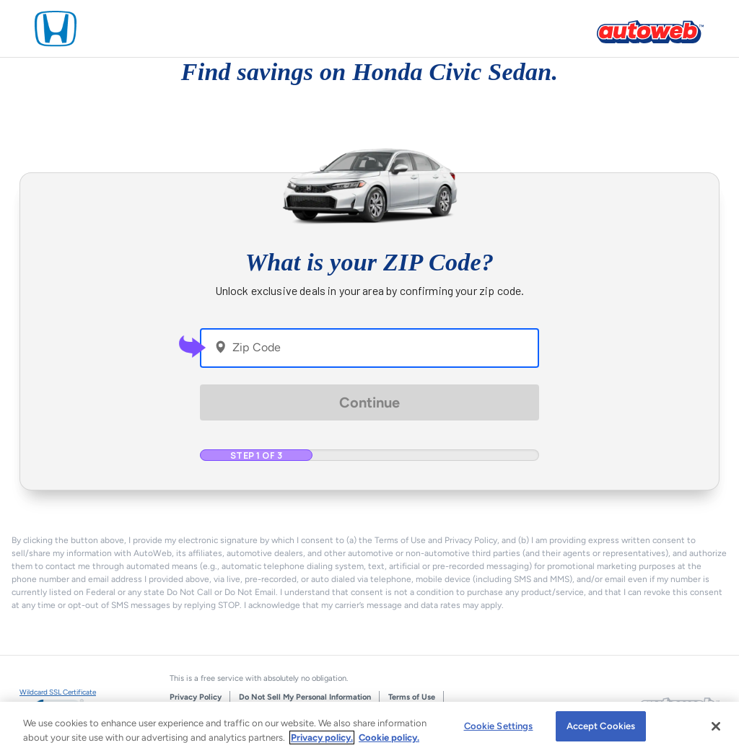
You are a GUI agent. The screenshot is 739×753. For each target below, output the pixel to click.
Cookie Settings (498, 726)
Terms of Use (411, 697)
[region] (369, 727)
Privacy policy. (322, 737)
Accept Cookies (601, 726)
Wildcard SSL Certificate (57, 692)
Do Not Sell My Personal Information (305, 697)
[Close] (716, 726)
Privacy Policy (196, 697)
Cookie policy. (389, 737)
